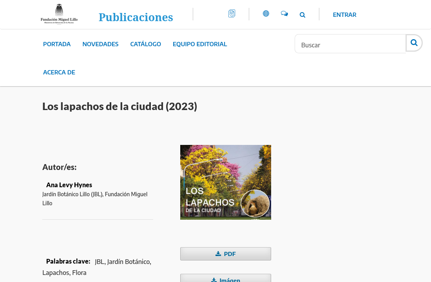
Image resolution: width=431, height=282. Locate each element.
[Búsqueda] (350, 43)
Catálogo (145, 43)
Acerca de (59, 72)
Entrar (345, 14)
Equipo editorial (200, 43)
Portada (57, 43)
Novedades (100, 43)
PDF (229, 253)
